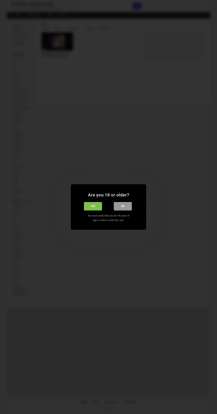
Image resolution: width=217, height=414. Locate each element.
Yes (93, 206)
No (123, 206)
